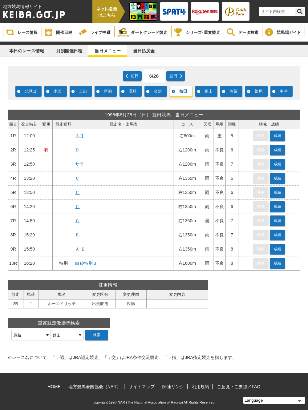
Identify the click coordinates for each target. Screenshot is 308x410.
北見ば (31, 91)
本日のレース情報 (26, 50)
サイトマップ (142, 386)
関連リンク (173, 386)
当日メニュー (108, 50)
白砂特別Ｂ (86, 263)
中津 (284, 91)
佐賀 (233, 91)
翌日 (173, 76)
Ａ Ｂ (80, 249)
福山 (209, 91)
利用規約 (200, 386)
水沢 (58, 91)
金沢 (158, 91)
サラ (79, 164)
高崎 (133, 91)
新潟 (108, 91)
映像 (261, 136)
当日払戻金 (144, 50)
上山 (83, 91)
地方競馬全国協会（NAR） (94, 386)
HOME (54, 386)
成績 (277, 136)
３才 (79, 135)
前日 (135, 76)
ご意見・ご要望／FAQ (238, 386)
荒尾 (258, 91)
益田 (183, 91)
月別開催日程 (69, 50)
